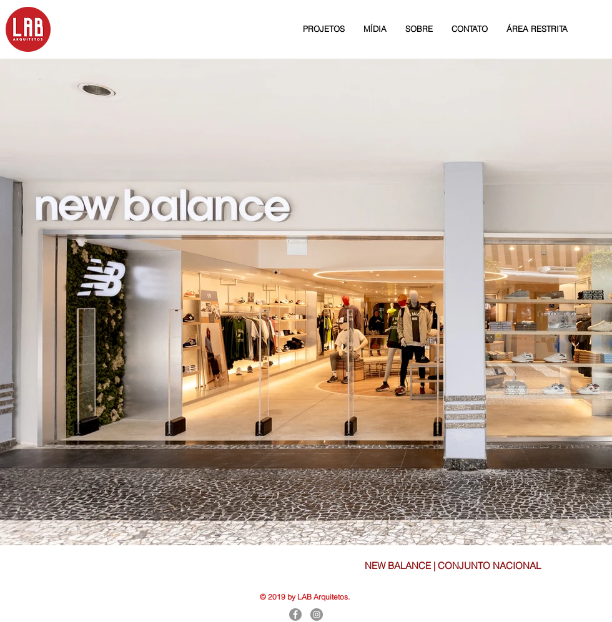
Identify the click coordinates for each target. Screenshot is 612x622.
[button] (324, 28)
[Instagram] (316, 614)
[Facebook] (295, 614)
